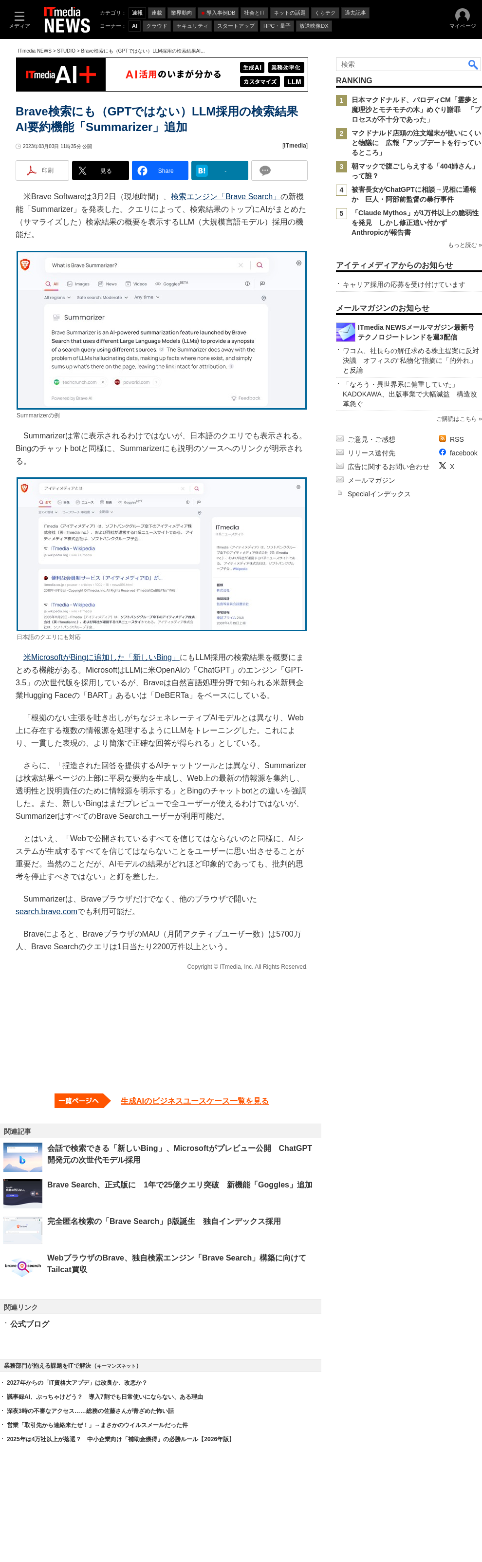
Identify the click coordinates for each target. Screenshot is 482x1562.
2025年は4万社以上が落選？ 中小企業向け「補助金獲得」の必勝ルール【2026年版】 (121, 1439)
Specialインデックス (379, 494)
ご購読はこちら (456, 418)
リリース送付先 (371, 453)
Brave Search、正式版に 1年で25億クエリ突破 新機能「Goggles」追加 (180, 1185)
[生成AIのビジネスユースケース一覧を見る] (162, 1100)
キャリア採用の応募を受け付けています (404, 284)
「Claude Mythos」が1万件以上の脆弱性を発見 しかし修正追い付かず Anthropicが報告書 (415, 222)
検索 (473, 64)
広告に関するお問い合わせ (388, 466)
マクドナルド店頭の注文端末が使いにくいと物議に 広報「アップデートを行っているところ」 (416, 142)
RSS (457, 439)
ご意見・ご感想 (371, 439)
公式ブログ (29, 1324)
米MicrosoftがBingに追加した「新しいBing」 (101, 657)
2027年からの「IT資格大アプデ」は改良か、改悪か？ (77, 1382)
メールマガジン (371, 480)
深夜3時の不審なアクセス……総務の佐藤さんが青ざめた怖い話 (90, 1411)
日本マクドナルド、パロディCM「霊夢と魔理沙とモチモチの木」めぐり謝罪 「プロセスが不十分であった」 (416, 109)
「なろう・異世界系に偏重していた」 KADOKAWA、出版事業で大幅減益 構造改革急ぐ (410, 394)
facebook (464, 453)
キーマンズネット (116, 1366)
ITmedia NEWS (35, 51)
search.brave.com (46, 911)
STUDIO (66, 51)
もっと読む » (465, 245)
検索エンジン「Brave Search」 (225, 196)
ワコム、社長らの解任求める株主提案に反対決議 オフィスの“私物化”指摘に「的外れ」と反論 (411, 360)
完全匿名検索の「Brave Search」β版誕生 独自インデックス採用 (164, 1221)
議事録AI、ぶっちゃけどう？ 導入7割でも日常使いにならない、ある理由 (105, 1396)
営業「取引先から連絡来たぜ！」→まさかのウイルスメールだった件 (97, 1425)
